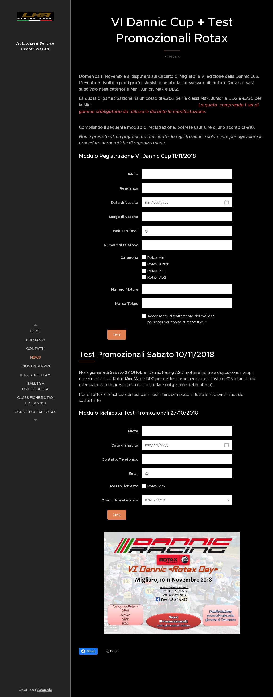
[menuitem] (35, 331)
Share (88, 651)
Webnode (44, 690)
